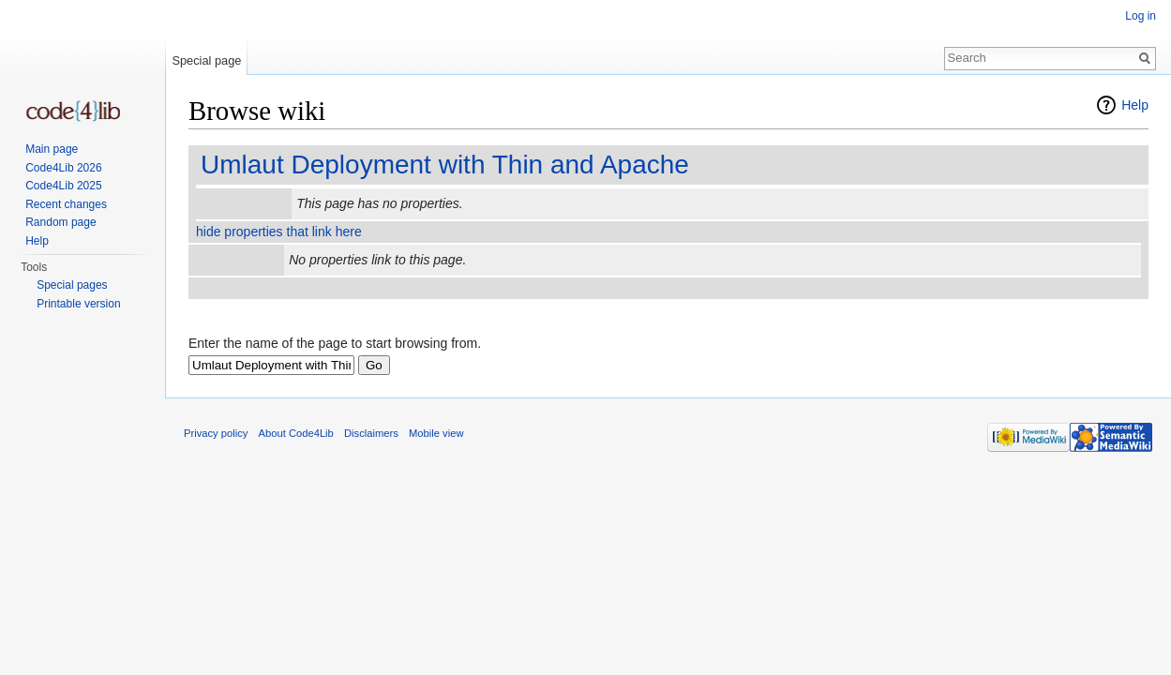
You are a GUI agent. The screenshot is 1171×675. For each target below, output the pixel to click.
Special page (206, 60)
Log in (1140, 15)
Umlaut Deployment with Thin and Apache (445, 164)
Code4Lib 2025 (63, 185)
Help (1134, 105)
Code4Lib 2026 (63, 167)
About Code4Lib (296, 433)
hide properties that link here (279, 231)
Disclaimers (371, 433)
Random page (60, 222)
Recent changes (66, 204)
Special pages (72, 285)
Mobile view (436, 433)
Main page (51, 149)
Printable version (78, 303)
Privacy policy (216, 433)
